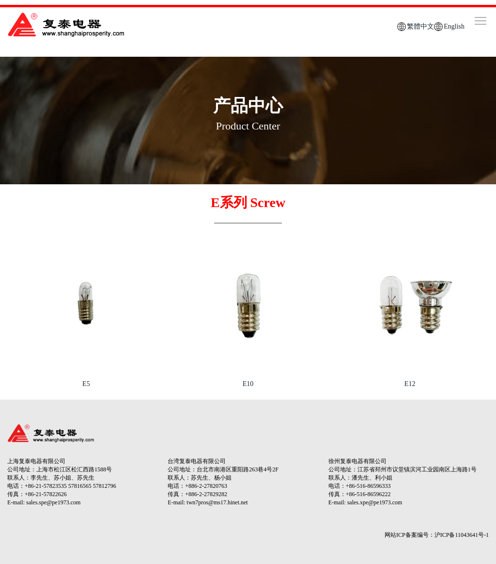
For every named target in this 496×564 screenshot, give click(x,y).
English (454, 26)
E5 (86, 383)
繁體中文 (420, 26)
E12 (410, 383)
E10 (248, 383)
